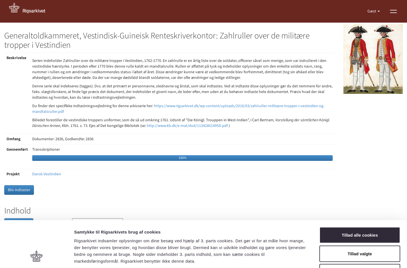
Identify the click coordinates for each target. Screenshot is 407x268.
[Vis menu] (393, 11)
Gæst (372, 11)
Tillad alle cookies (360, 193)
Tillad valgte (360, 212)
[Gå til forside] (30, 11)
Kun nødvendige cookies (360, 230)
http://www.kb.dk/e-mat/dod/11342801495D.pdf (187, 126)
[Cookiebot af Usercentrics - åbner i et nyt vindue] (36, 257)
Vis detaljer (293, 256)
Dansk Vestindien (46, 174)
